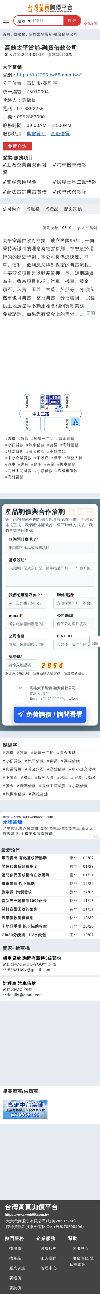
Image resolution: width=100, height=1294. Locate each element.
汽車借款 (37, 445)
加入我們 (49, 1258)
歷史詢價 (73, 209)
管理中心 (49, 1268)
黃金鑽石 (37, 451)
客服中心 (81, 1248)
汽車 (12, 464)
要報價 (15, 1278)
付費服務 (49, 1248)
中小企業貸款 (20, 458)
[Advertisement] (50, 358)
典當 (54, 445)
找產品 (52, 209)
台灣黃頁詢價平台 (50, 1210)
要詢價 (15, 1288)
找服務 (20, 34)
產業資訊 (17, 1268)
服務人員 (75, 458)
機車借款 (68, 464)
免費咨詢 (17, 146)
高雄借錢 (71, 445)
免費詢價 (90, 21)
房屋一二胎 (44, 438)
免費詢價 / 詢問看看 (49, 717)
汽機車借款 (68, 470)
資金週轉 (67, 438)
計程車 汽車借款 (19, 986)
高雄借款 (58, 451)
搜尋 (72, 20)
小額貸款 (16, 445)
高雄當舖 (16, 477)
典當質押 (36, 133)
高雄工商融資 (20, 470)
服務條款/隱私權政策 (81, 1261)
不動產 (43, 458)
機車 (58, 458)
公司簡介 (12, 209)
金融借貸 (60, 133)
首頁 (7, 34)
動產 (38, 464)
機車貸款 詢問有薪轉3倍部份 (32, 961)
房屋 (25, 464)
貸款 (25, 438)
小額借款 (45, 470)
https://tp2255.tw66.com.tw (49, 75)
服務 (21, 21)
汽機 (12, 438)
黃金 (51, 464)
